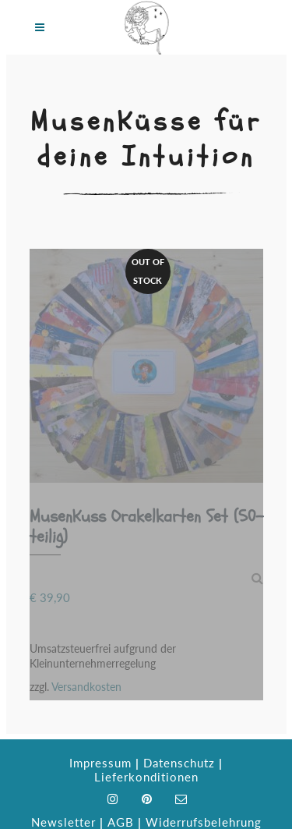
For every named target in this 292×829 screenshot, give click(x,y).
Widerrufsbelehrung (204, 822)
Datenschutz (179, 763)
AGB (120, 822)
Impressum (100, 763)
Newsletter (63, 822)
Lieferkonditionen (146, 777)
